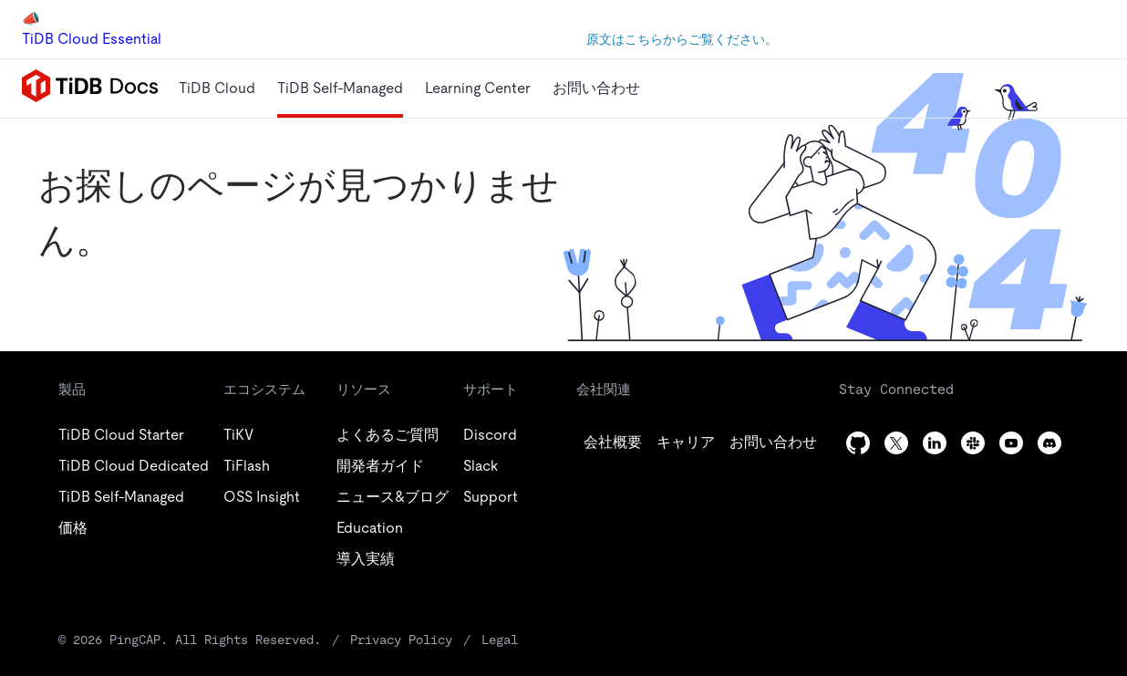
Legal (499, 639)
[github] (612, 442)
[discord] (1049, 443)
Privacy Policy (401, 639)
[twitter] (685, 442)
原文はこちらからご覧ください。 (682, 39)
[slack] (973, 443)
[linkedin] (773, 442)
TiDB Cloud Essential (91, 38)
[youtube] (1011, 443)
